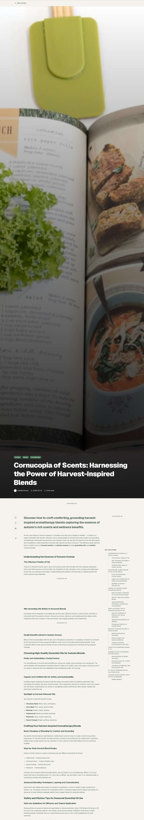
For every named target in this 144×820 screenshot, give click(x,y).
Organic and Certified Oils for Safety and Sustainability (121, 614)
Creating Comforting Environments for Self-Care (120, 678)
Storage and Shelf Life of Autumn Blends (119, 659)
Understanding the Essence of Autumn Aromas (117, 589)
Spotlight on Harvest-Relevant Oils (118, 619)
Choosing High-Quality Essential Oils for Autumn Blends (118, 605)
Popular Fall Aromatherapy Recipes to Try (119, 682)
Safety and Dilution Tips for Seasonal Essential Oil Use (116, 644)
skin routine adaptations (78, 817)
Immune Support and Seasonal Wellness (118, 673)
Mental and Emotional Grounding (118, 669)
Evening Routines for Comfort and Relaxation (121, 696)
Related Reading (117, 714)
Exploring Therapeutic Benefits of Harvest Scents (118, 664)
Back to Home (20, 3)
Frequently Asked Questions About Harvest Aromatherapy (119, 710)
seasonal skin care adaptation (43, 672)
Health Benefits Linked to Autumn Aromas (119, 600)
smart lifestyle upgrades (41, 796)
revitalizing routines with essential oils (37, 781)
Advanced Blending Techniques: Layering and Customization (120, 638)
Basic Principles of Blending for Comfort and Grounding (120, 628)
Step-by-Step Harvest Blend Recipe (120, 633)
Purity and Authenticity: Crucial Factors (119, 610)
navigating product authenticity (66, 691)
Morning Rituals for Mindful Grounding (120, 692)
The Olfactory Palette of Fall (120, 592)
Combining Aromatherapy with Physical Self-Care (121, 701)
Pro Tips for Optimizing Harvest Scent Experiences (118, 705)
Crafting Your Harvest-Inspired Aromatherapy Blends (117, 623)
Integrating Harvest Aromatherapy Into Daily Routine (118, 687)
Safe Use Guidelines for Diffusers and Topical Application (119, 649)
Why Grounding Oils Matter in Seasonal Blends (121, 596)
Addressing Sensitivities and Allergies (120, 655)
